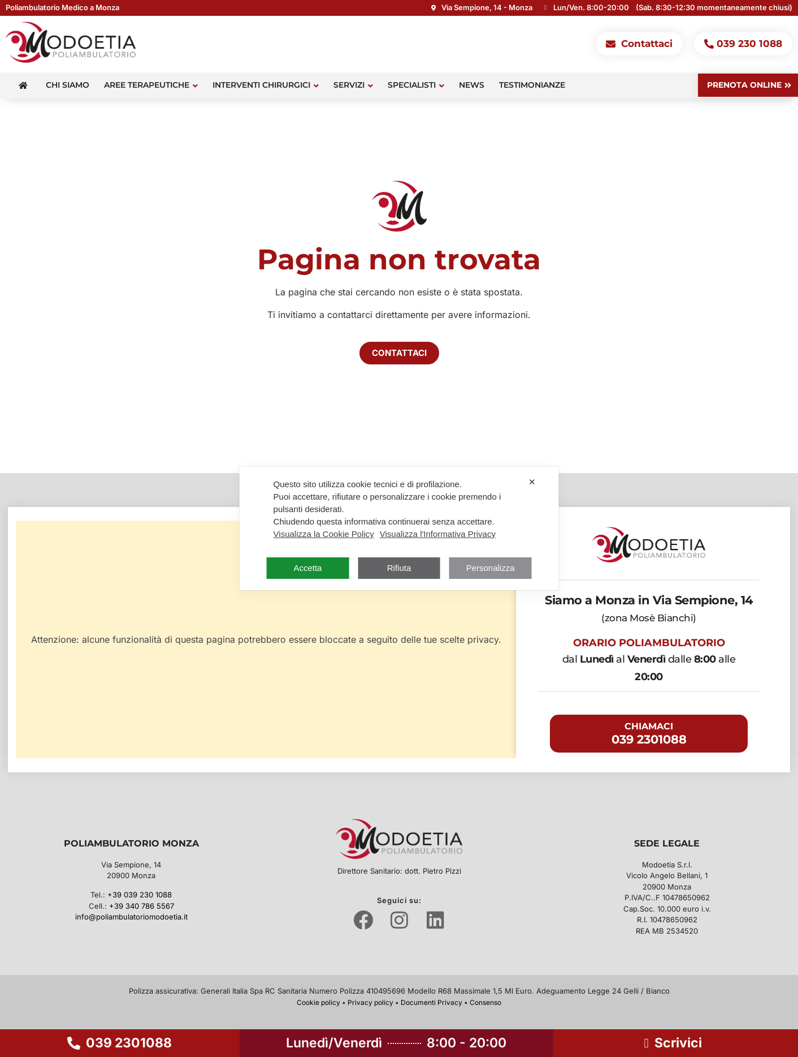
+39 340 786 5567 (141, 905)
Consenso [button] (485, 1002)
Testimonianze (532, 85)
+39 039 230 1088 (139, 894)
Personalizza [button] (490, 568)
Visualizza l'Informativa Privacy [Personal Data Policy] (438, 534)
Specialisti (416, 85)
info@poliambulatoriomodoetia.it (131, 916)
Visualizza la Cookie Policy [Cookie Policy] (324, 534)
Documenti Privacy (431, 1002)
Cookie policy (318, 1002)
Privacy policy (370, 1002)
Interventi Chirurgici (265, 85)
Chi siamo (67, 85)
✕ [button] (532, 482)
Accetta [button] (307, 568)
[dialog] (399, 528)
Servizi (353, 85)
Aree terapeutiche (151, 85)
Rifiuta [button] (399, 568)
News (471, 85)
